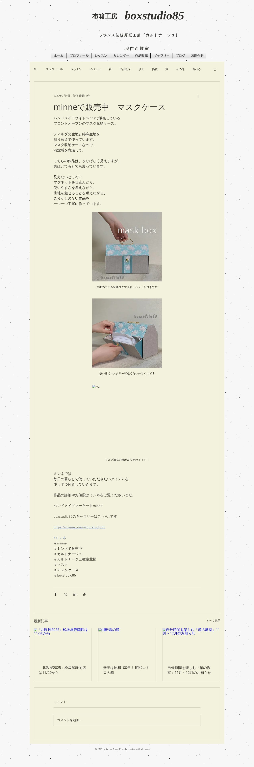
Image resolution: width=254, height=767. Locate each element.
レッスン (76, 69)
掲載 (155, 69)
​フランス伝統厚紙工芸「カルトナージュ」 (139, 35)
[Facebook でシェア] (55, 594)
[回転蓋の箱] (127, 644)
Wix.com (145, 749)
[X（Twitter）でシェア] (65, 594)
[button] (63, 19)
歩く (141, 69)
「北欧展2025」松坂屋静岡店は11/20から (62, 670)
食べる (196, 69)
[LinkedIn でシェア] (75, 594)
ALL (36, 69)
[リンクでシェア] (85, 594)
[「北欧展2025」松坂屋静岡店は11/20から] (62, 644)
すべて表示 (213, 621)
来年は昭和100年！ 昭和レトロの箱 (126, 670)
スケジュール (54, 69)
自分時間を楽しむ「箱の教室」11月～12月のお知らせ (191, 670)
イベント (95, 69)
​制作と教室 (137, 48)
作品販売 (125, 69)
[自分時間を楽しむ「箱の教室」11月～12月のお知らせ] (191, 644)
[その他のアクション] (198, 96)
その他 (180, 69)
